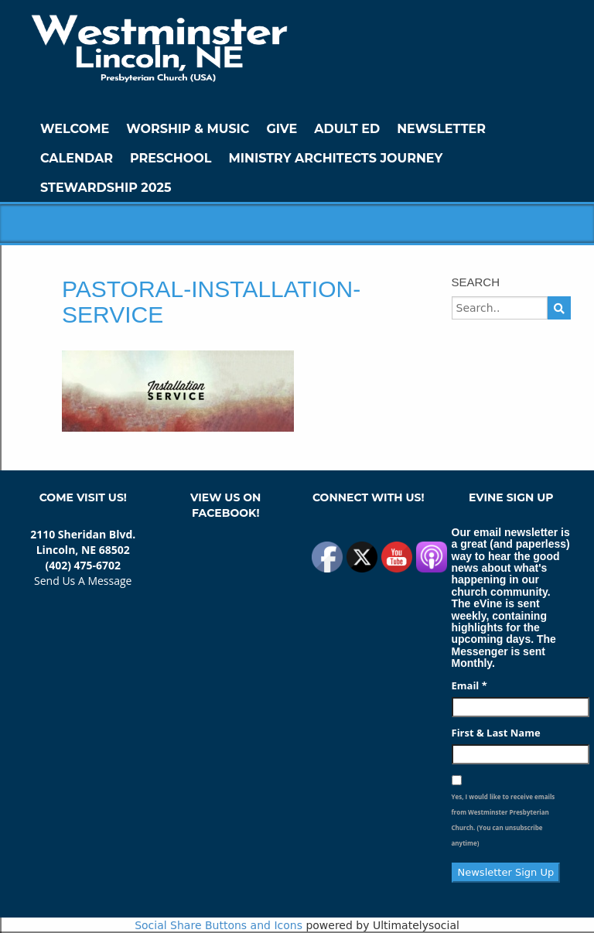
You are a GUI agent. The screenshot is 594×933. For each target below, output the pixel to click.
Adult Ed (347, 128)
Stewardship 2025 (106, 187)
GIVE (281, 128)
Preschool (170, 158)
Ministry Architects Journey (335, 158)
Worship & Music (187, 128)
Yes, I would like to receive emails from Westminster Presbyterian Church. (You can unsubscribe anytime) (503, 819)
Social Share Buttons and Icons (218, 925)
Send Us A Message (82, 580)
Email (469, 685)
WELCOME (74, 128)
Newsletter (441, 128)
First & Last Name (496, 733)
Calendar (76, 158)
